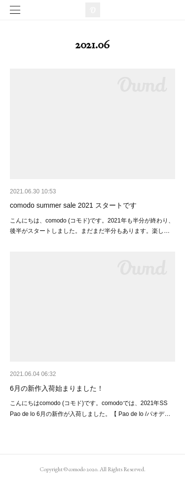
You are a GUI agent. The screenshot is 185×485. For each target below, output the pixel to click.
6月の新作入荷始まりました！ (57, 388)
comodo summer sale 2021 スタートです (73, 205)
